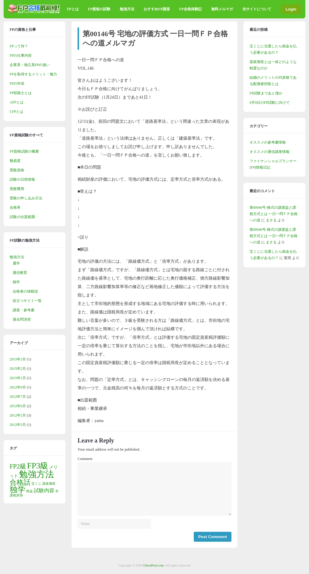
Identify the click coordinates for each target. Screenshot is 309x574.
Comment (85, 459)
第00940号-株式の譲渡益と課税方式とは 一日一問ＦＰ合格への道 (274, 213)
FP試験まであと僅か (266, 93)
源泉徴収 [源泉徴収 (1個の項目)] (49, 483)
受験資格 (17, 170)
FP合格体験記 (190, 9)
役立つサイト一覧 (27, 301)
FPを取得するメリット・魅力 (33, 74)
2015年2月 (18, 368)
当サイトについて (256, 9)
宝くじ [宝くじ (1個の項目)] (36, 483)
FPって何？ (19, 46)
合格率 (15, 207)
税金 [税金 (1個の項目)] (29, 491)
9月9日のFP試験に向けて (270, 102)
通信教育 (20, 273)
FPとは (73, 9)
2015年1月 (18, 378)
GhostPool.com (153, 565)
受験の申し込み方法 (26, 198)
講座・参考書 (23, 310)
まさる (271, 220)
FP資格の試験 (99, 9)
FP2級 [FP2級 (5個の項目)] (18, 466)
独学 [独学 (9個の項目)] (17, 489)
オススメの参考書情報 (268, 142)
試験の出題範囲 (22, 217)
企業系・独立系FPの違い (30, 65)
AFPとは (17, 102)
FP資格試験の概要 (24, 151)
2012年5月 (18, 415)
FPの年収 (17, 83)
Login (291, 9)
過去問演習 (22, 319)
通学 (16, 263)
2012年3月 (18, 425)
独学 (16, 282)
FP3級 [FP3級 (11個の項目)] (38, 465)
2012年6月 (18, 406)
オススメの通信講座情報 (269, 152)
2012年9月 (18, 387)
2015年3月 (18, 359)
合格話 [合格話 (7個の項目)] (20, 482)
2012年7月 (18, 397)
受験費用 (17, 189)
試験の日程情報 (22, 179)
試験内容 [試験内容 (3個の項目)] (44, 490)
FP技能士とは (21, 93)
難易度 (15, 161)
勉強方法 (127, 9)
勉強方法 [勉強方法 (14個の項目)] (36, 474)
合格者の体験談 (25, 291)
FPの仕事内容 (21, 55)
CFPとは (16, 111)
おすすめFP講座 (157, 9)
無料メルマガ (222, 9)
